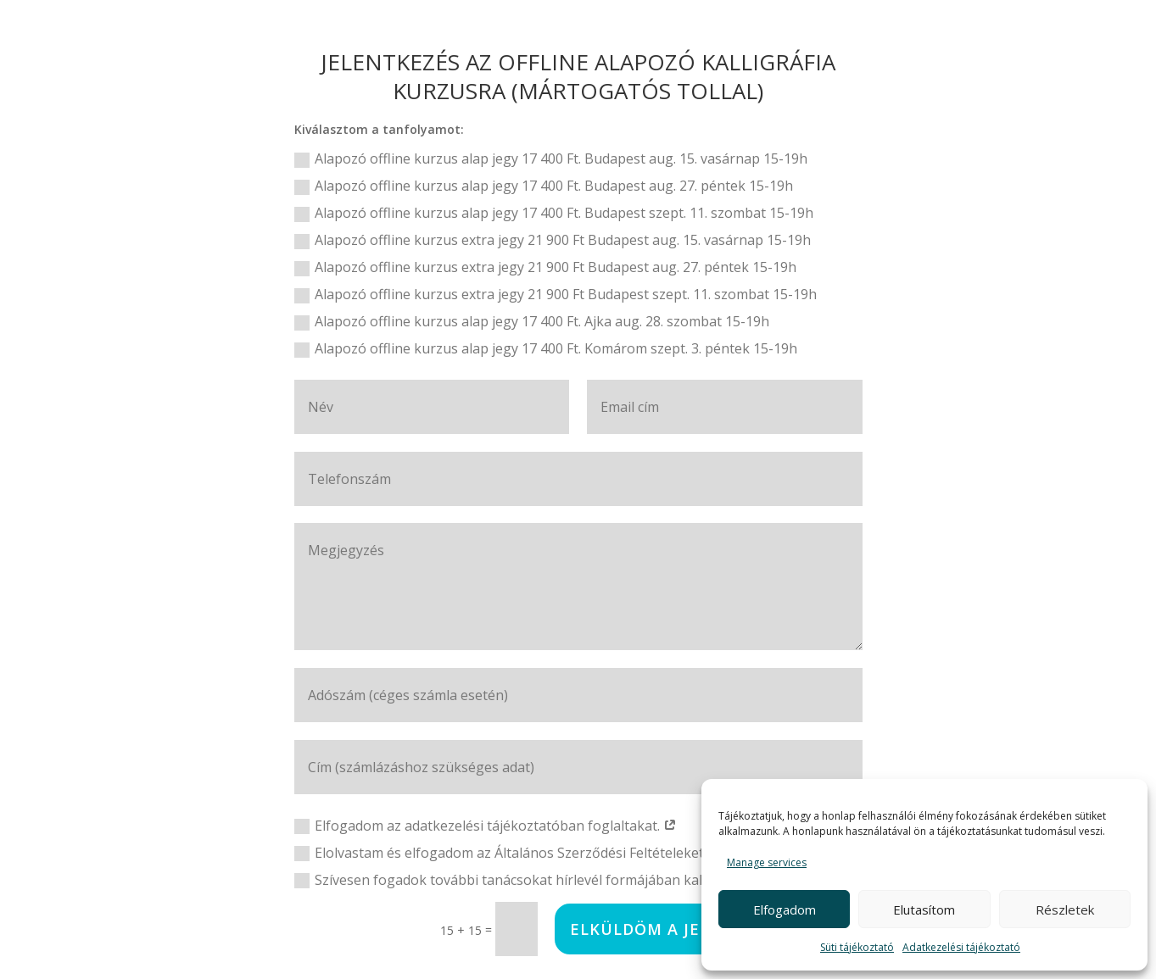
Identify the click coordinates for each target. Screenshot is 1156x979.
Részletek (1065, 909)
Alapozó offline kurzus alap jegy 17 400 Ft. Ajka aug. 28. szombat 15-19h (531, 321)
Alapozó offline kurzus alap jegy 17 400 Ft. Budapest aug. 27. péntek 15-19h (543, 185)
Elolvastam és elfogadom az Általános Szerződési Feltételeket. (508, 852)
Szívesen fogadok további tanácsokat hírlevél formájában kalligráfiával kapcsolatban (573, 880)
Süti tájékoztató (857, 947)
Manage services (767, 862)
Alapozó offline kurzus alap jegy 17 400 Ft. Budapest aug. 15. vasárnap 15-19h (550, 158)
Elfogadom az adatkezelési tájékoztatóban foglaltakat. (485, 825)
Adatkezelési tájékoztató (961, 947)
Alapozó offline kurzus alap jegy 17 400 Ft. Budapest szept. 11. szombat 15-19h (553, 212)
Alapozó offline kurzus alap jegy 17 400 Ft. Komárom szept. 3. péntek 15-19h (545, 348)
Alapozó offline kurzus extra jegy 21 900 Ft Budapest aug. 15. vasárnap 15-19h (552, 240)
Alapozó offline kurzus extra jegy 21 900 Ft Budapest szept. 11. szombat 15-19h (555, 294)
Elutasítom (924, 909)
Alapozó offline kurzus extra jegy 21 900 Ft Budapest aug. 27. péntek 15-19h (545, 267)
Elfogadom (784, 909)
